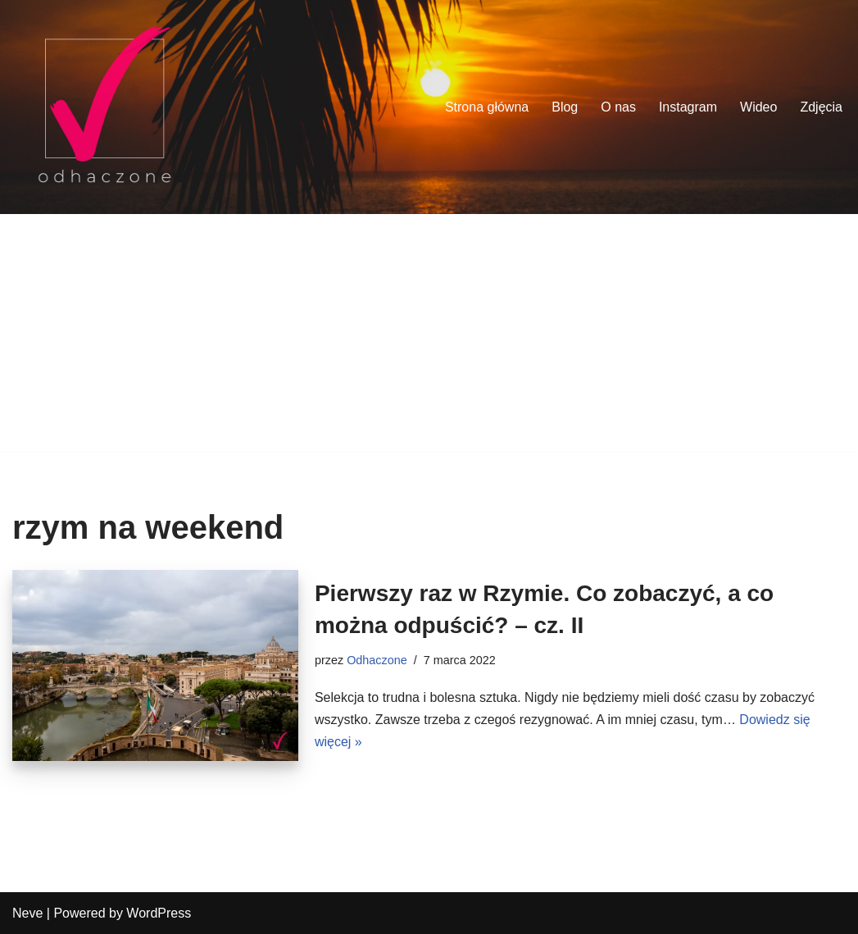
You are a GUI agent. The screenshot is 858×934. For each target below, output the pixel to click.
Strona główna (487, 107)
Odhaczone (377, 660)
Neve (27, 913)
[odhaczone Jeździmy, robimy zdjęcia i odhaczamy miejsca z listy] (104, 107)
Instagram (688, 107)
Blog (565, 107)
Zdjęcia (821, 107)
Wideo (758, 107)
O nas (618, 107)
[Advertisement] (429, 337)
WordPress (158, 913)
